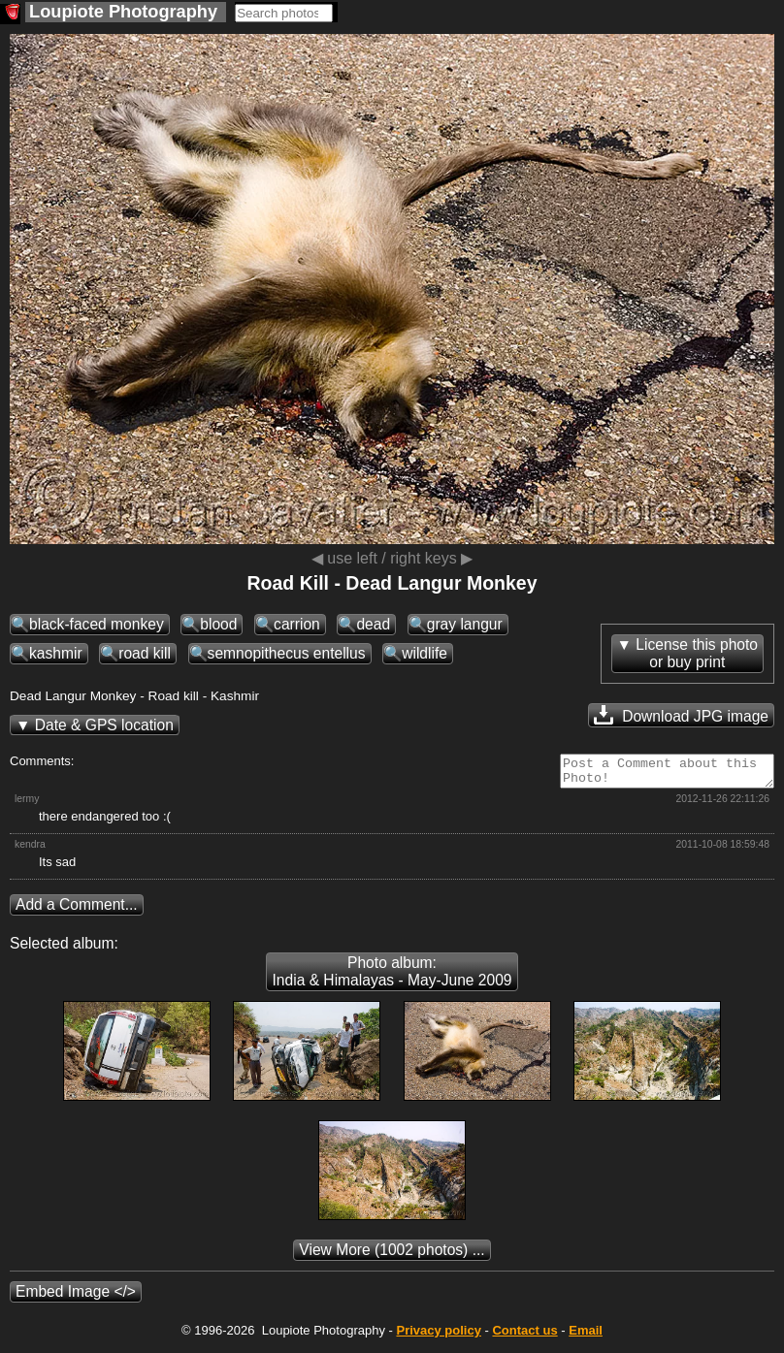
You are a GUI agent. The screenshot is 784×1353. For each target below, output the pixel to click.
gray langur (465, 624)
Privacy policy (438, 1336)
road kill (144, 653)
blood (218, 624)
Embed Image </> (76, 1297)
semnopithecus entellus (287, 653)
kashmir (55, 653)
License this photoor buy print (697, 653)
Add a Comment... (77, 910)
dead (373, 624)
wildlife (424, 653)
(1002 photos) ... (391, 1255)
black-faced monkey (96, 624)
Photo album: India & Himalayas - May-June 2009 (391, 977)
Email (586, 1336)
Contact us (524, 1336)
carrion (297, 624)
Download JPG (681, 715)
